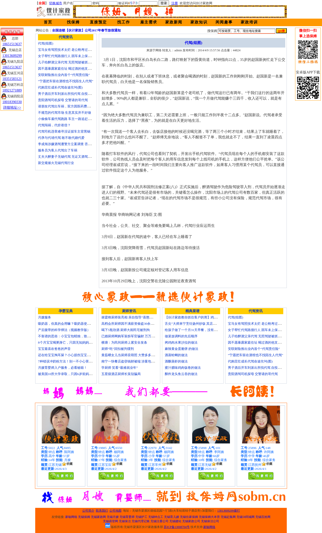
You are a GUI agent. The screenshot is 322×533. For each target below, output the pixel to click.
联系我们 (102, 510)
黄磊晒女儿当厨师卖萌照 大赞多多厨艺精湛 (132, 355)
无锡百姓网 (262, 517)
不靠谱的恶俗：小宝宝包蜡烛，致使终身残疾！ (72, 336)
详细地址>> (12, 107)
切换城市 (55, 3)
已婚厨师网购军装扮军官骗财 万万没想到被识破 (136, 336)
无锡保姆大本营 (209, 517)
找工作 (123, 22)
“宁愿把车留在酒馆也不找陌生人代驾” (65, 81)
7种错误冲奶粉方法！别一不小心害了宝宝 (68, 361)
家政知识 (199, 22)
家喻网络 (71, 517)
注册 (174, 3)
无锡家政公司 (191, 521)
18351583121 (12, 79)
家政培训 (249, 22)
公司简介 (88, 510)
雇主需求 (148, 22)
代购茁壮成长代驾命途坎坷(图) (60, 87)
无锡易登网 (110, 521)
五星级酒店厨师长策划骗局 (121, 374)
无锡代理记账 (141, 521)
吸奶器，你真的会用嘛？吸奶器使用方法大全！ (72, 323)
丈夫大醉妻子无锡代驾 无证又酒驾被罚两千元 (71, 156)
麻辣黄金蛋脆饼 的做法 (181, 349)
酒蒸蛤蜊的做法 (176, 355)
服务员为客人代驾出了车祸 (57, 150)
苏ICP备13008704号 (177, 527)
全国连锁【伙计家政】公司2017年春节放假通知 (86, 30)
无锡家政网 (98, 517)
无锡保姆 (84, 517)
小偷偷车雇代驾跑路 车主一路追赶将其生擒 (69, 119)
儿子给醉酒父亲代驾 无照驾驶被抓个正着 (68, 62)
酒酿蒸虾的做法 (176, 361)
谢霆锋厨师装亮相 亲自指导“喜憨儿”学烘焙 (132, 317)
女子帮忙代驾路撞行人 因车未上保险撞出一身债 (72, 56)
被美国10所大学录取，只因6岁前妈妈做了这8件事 (74, 374)
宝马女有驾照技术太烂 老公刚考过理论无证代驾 (72, 50)
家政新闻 (173, 22)
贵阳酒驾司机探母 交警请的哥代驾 (63, 100)
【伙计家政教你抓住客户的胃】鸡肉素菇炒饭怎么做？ (204, 317)
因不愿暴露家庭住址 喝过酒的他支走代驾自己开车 (74, 68)
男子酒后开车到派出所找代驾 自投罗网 (66, 94)
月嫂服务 (44, 317)
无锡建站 (175, 521)
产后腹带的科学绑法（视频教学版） (64, 330)
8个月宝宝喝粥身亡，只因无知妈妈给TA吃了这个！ (75, 342)
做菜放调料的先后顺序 (181, 336)
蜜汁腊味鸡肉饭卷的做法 (183, 368)
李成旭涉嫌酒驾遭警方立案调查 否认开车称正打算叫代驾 (79, 144)
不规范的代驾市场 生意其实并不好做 (64, 112)
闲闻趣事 (224, 22)
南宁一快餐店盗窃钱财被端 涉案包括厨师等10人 (136, 361)
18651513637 (12, 44)
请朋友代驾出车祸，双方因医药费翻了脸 (67, 106)
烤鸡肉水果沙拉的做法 (181, 342)
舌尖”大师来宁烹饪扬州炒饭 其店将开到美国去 (198, 323)
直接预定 (98, 22)
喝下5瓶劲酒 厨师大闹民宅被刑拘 (125, 330)
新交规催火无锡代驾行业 (56, 163)
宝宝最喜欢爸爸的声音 (54, 349)
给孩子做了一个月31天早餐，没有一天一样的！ (199, 330)
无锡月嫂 (113, 517)
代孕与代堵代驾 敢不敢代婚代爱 (61, 138)
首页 (48, 22)
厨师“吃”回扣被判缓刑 (117, 349)
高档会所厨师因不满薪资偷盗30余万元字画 (132, 323)
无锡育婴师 (127, 517)
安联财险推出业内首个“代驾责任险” (64, 75)
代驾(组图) (45, 43)
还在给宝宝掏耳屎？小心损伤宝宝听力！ (67, 355)
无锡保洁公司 (210, 521)
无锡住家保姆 (189, 517)
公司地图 (115, 510)
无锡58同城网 (245, 517)
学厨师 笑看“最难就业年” (119, 368)
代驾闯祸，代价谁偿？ (54, 125)
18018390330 (12, 102)
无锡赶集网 (228, 517)
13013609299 (12, 56)
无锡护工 (141, 517)
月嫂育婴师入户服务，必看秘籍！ (62, 368)
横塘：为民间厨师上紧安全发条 (124, 342)
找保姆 (73, 22)
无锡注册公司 (159, 521)
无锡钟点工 (155, 517)
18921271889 (12, 90)
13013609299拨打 (228, 510)
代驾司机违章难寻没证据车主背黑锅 (64, 131)
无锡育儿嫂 (171, 517)
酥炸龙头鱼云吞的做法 (181, 374)
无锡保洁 (125, 521)
